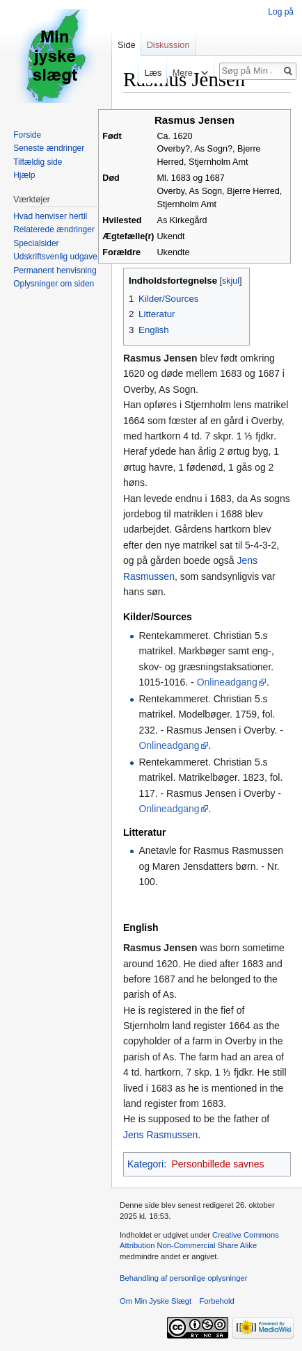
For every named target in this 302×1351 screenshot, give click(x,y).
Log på (281, 12)
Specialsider (35, 243)
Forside (27, 135)
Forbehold (216, 1301)
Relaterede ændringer (54, 229)
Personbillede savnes (217, 1164)
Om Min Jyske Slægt (155, 1301)
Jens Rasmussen (160, 1134)
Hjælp (24, 175)
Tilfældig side (37, 162)
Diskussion (168, 45)
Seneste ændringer (48, 148)
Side (127, 45)
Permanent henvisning (54, 270)
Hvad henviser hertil (50, 216)
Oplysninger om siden (53, 284)
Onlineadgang (227, 682)
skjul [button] (230, 281)
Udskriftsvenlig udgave (55, 256)
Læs (149, 72)
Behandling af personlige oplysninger (183, 1278)
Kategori (145, 1164)
